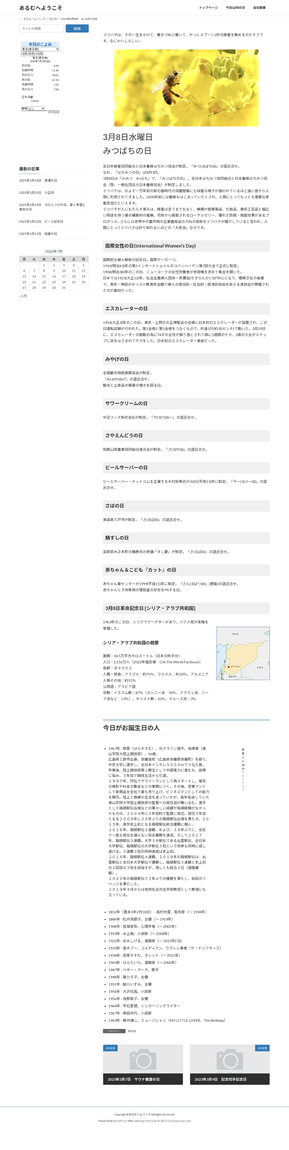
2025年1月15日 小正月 (36, 192)
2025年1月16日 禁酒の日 (38, 180)
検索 (77, 28)
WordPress (120, 1120)
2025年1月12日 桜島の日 (38, 234)
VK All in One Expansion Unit (173, 1120)
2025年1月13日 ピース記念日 (41, 221)
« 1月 (23, 296)
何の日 (132, 1031)
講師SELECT (243, 777)
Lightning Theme (143, 1120)
